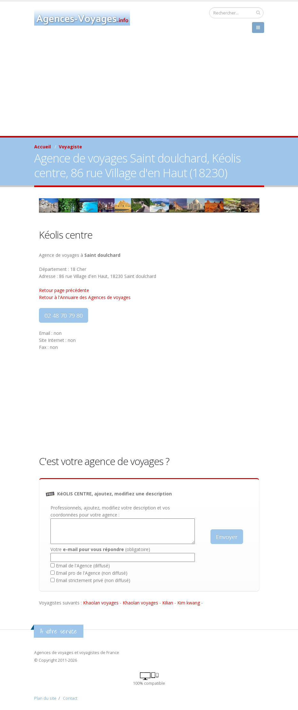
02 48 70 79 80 (63, 315)
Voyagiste (70, 147)
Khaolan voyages (100, 603)
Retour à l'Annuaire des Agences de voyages (85, 297)
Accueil (42, 147)
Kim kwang (188, 603)
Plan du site (45, 698)
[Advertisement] (149, 88)
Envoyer (227, 536)
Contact (70, 698)
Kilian (167, 603)
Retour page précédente (64, 290)
